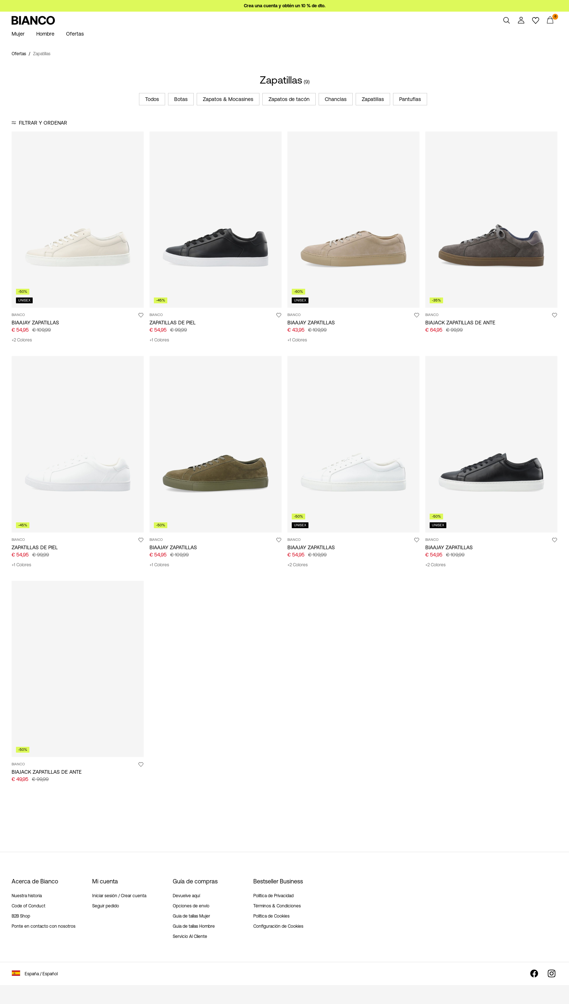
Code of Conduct (28, 905)
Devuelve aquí (186, 895)
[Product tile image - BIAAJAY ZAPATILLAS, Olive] (216, 444)
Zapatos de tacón (289, 99)
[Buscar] (506, 20)
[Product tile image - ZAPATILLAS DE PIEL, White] (78, 444)
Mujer (18, 34)
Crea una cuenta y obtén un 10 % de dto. (285, 5)
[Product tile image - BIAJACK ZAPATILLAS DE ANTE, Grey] (78, 669)
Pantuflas (410, 99)
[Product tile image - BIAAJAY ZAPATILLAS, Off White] (78, 219)
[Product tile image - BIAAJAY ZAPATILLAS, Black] (491, 444)
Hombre (45, 34)
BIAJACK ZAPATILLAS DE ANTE (460, 322)
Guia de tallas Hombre (194, 926)
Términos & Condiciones (277, 905)
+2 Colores (22, 340)
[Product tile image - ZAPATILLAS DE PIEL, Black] (216, 219)
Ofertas (75, 34)
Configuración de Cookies (278, 926)
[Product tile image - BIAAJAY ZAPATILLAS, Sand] (353, 219)
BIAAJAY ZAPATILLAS (35, 322)
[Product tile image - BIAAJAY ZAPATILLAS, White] (353, 444)
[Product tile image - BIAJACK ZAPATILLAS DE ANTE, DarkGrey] (491, 219)
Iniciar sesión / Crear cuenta (119, 895)
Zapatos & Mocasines (228, 99)
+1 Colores (159, 340)
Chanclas (336, 99)
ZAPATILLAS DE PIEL (173, 322)
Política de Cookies (271, 916)
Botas (181, 99)
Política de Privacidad (273, 895)
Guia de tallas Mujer (191, 916)
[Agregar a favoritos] (140, 315)
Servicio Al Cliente (190, 936)
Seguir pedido (105, 905)
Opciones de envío (191, 905)
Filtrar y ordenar (43, 123)
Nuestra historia (27, 895)
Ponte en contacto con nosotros (43, 926)
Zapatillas (373, 99)
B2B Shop (21, 916)
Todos (152, 99)
